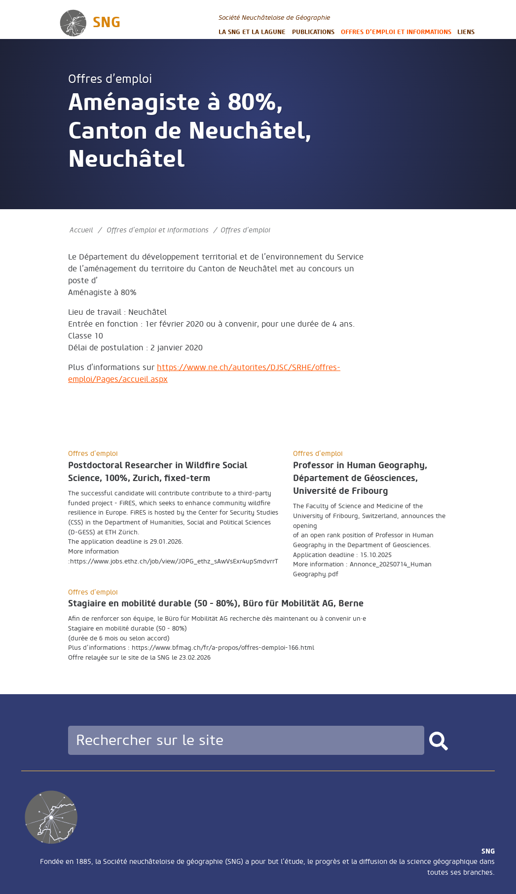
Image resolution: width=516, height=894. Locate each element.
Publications (313, 32)
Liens (466, 32)
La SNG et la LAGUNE (252, 32)
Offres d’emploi (110, 79)
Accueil (81, 230)
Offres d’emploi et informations (396, 32)
